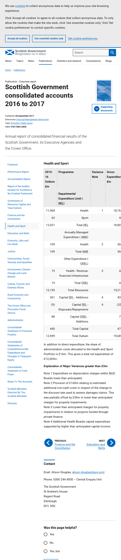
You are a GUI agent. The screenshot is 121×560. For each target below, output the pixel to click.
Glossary (12, 403)
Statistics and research (69, 61)
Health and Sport (16, 226)
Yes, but (55, 551)
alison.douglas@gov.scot (88, 472)
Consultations (93, 61)
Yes (52, 534)
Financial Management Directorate (32, 119)
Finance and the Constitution (16, 217)
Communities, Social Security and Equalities (20, 260)
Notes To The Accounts (20, 381)
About (8, 61)
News (31, 61)
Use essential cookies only (49, 38)
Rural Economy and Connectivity (18, 296)
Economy (15, 123)
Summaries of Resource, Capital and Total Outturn (19, 204)
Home (8, 70)
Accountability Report (19, 179)
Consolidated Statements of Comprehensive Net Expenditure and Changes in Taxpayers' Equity (19, 350)
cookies (20, 6)
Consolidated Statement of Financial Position (20, 331)
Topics (19, 61)
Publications (45, 61)
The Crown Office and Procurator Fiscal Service (19, 309)
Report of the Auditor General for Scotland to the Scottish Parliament (20, 190)
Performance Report (18, 171)
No (51, 542)
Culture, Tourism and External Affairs (19, 286)
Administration (15, 320)
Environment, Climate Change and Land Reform (19, 273)
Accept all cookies (17, 38)
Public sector (27, 123)
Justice (11, 251)
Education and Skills (18, 233)
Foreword (12, 164)
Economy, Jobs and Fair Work (18, 242)
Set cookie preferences (82, 38)
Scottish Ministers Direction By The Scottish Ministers (17, 392)
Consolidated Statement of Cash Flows (17, 371)
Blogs (109, 61)
